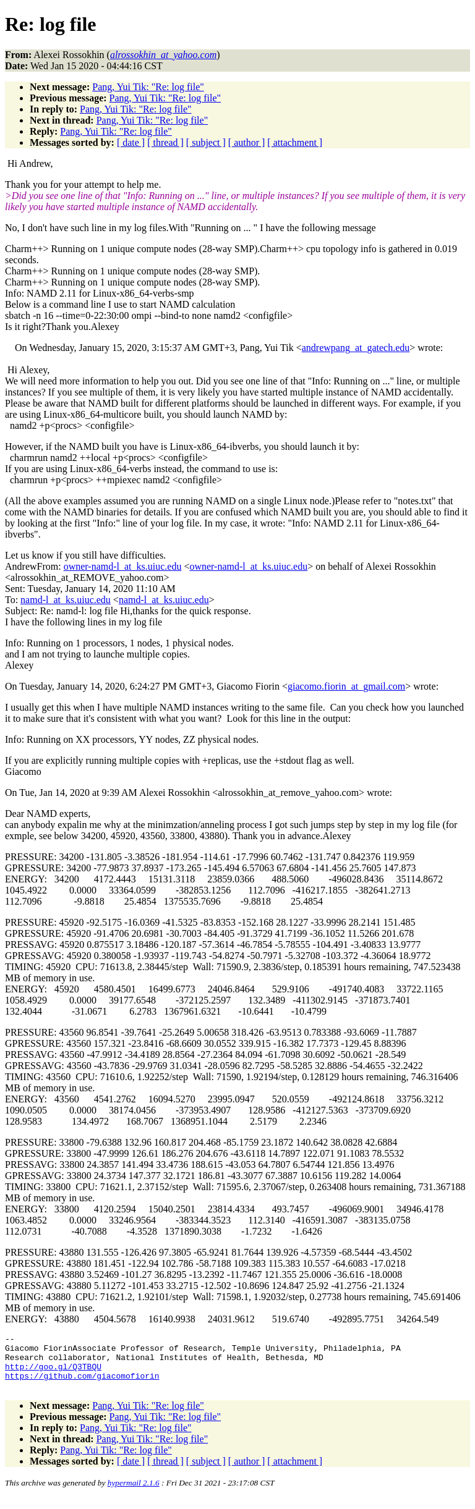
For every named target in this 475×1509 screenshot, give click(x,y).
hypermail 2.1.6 (134, 1493)
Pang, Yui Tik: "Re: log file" (148, 87)
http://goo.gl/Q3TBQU (53, 1373)
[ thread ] (165, 142)
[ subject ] (206, 142)
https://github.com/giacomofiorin (82, 1384)
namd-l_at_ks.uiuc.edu (65, 599)
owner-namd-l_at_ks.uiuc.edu (123, 566)
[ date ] (131, 142)
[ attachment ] (294, 142)
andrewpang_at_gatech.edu (356, 347)
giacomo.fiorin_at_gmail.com (346, 686)
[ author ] (246, 142)
